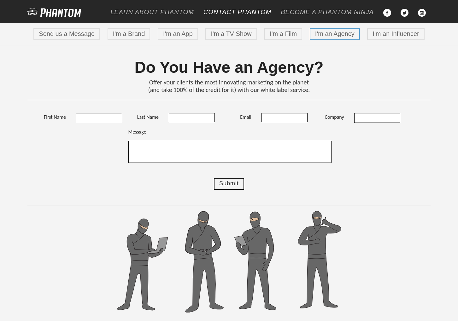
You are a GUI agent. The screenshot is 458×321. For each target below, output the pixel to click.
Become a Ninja (327, 12)
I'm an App (178, 33)
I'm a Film (283, 33)
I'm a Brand (129, 33)
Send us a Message (67, 33)
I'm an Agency (335, 33)
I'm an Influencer (396, 33)
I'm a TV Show (231, 33)
